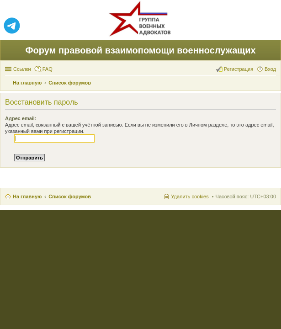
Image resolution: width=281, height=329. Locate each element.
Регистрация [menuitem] (238, 69)
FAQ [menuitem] (47, 69)
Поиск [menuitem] (273, 83)
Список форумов (69, 196)
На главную (27, 196)
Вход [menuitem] (270, 69)
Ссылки (22, 69)
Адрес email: (21, 118)
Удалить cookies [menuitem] (189, 196)
